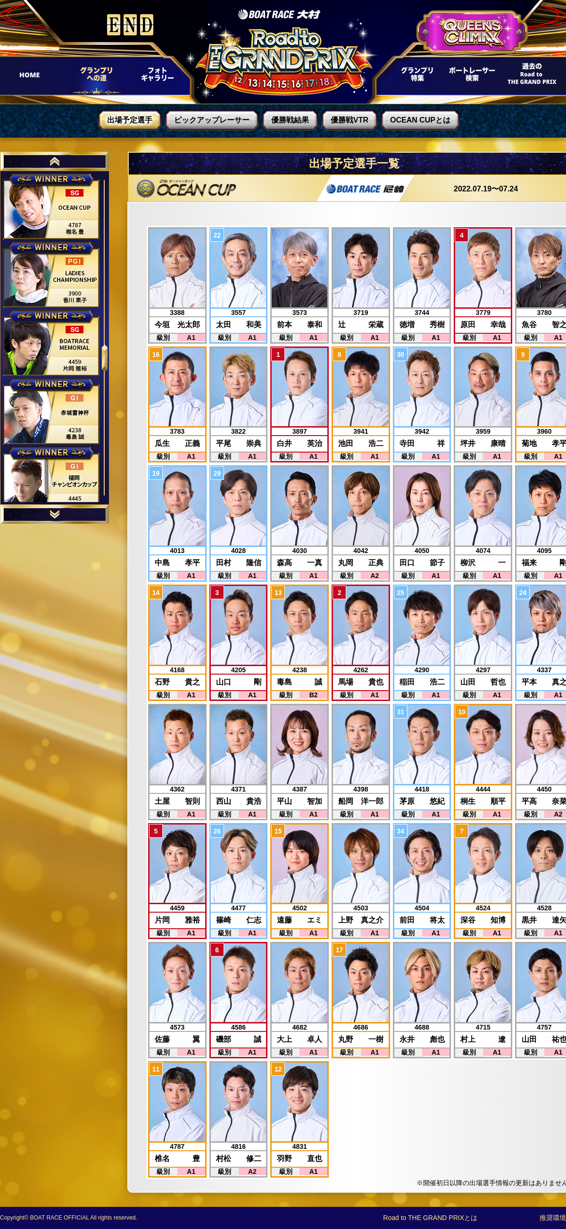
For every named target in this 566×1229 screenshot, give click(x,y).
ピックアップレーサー (212, 120)
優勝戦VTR (349, 120)
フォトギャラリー (157, 77)
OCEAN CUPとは (420, 120)
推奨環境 (553, 1217)
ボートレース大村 (279, 14)
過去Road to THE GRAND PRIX (528, 77)
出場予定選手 (129, 120)
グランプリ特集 (415, 77)
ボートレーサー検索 (471, 77)
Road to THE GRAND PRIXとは (430, 1217)
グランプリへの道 (93, 77)
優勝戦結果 (290, 120)
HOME (33, 77)
